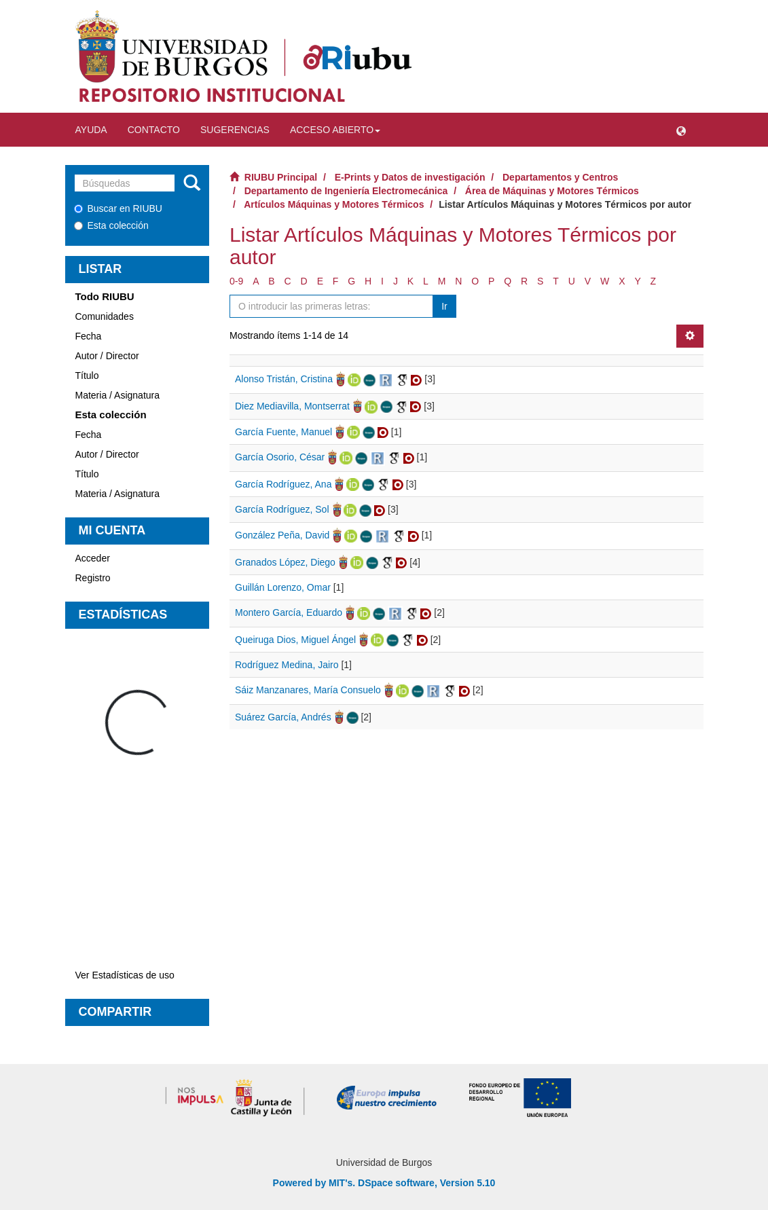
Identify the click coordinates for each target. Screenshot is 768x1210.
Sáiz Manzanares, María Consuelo (308, 689)
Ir (444, 306)
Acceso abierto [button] (335, 129)
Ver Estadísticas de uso (125, 975)
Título (87, 375)
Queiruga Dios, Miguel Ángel (295, 639)
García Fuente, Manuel (283, 431)
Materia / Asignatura (117, 395)
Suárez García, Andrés (283, 717)
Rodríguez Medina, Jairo (287, 664)
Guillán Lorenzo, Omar (283, 587)
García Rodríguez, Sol (282, 509)
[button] (681, 129)
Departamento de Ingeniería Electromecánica (346, 190)
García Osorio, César (280, 457)
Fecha (88, 336)
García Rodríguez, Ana (283, 484)
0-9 (236, 281)
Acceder (92, 558)
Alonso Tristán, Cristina (284, 378)
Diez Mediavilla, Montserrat (292, 406)
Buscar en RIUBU (118, 208)
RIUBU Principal (280, 177)
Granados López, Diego (285, 562)
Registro (93, 577)
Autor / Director (107, 355)
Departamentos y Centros (560, 177)
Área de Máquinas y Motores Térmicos (552, 190)
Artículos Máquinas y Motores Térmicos (334, 204)
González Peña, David (282, 535)
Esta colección (111, 225)
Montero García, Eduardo (288, 612)
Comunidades (104, 316)
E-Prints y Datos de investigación (410, 177)
